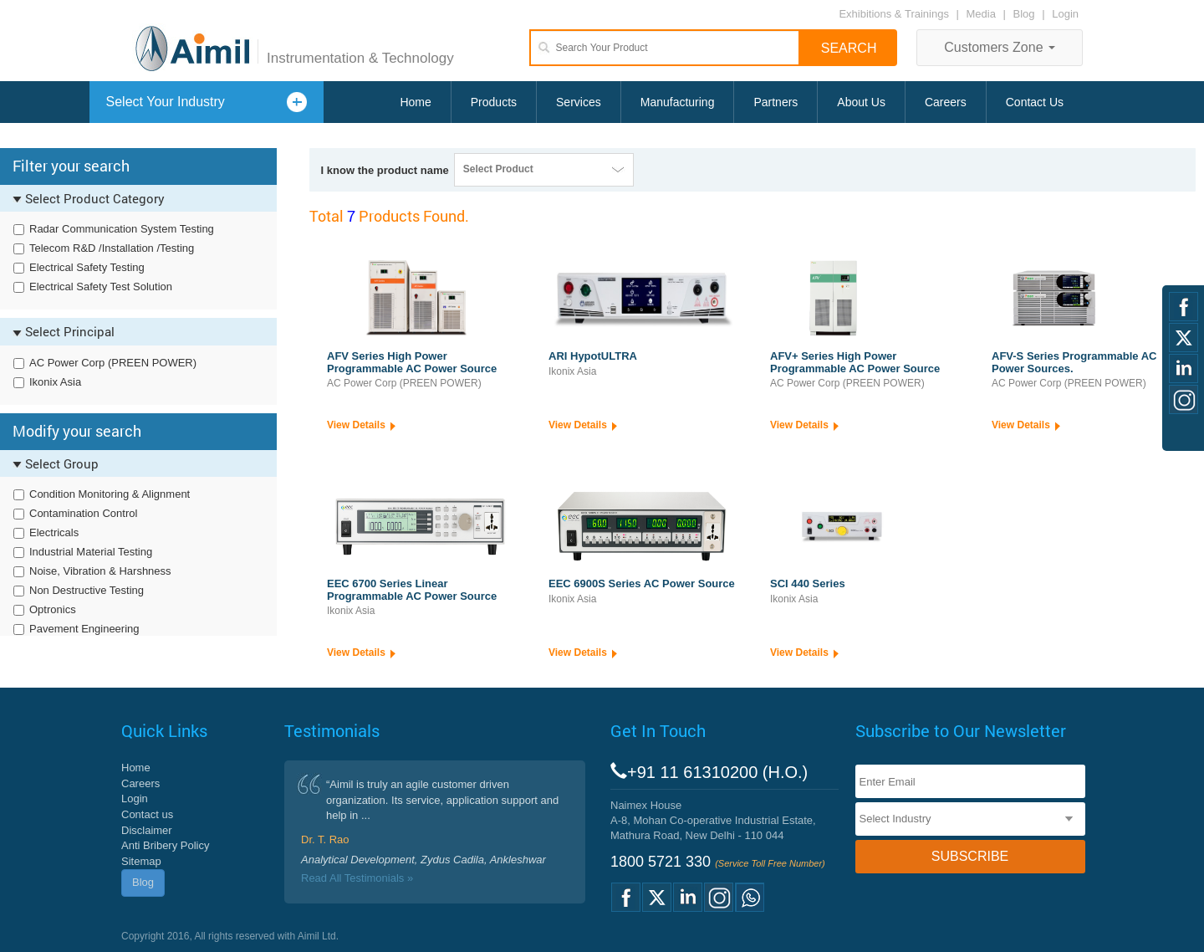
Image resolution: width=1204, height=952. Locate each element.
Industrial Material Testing (90, 551)
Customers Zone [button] (999, 47)
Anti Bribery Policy (165, 845)
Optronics (52, 609)
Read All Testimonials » (357, 878)
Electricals (54, 532)
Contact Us (1035, 102)
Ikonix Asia (55, 382)
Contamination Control (83, 513)
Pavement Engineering (84, 628)
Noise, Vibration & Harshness (100, 571)
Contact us (147, 814)
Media (983, 14)
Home (415, 102)
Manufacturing (677, 102)
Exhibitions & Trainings (894, 14)
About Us (861, 102)
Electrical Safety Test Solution (100, 286)
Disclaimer (146, 830)
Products (494, 102)
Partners (775, 102)
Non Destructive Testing (86, 590)
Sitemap (141, 861)
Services (578, 102)
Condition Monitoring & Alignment (109, 494)
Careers (946, 102)
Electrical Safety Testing (87, 267)
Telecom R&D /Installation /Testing (111, 248)
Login (1065, 14)
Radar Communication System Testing (121, 229)
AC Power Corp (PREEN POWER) (112, 362)
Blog (1024, 14)
